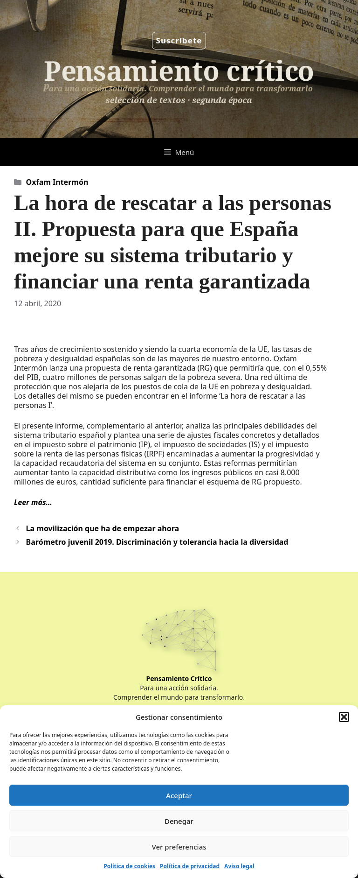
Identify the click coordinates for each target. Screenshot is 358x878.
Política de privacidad (190, 866)
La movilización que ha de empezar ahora (102, 528)
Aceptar (179, 795)
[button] (344, 717)
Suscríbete (179, 40)
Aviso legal (239, 866)
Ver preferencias (178, 846)
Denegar (179, 821)
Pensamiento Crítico (179, 678)
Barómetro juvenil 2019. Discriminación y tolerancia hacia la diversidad (157, 542)
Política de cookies (129, 866)
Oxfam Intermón (57, 182)
